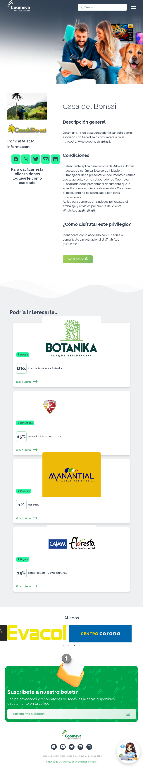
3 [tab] (74, 645)
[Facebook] (16, 159)
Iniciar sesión (77, 259)
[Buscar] (102, 7)
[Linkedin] (55, 159)
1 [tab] (63, 645)
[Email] (45, 159)
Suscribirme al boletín (71, 714)
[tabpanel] (103, 633)
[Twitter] (35, 159)
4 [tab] (80, 645)
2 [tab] (69, 645)
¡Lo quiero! (27, 382)
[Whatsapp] (25, 159)
